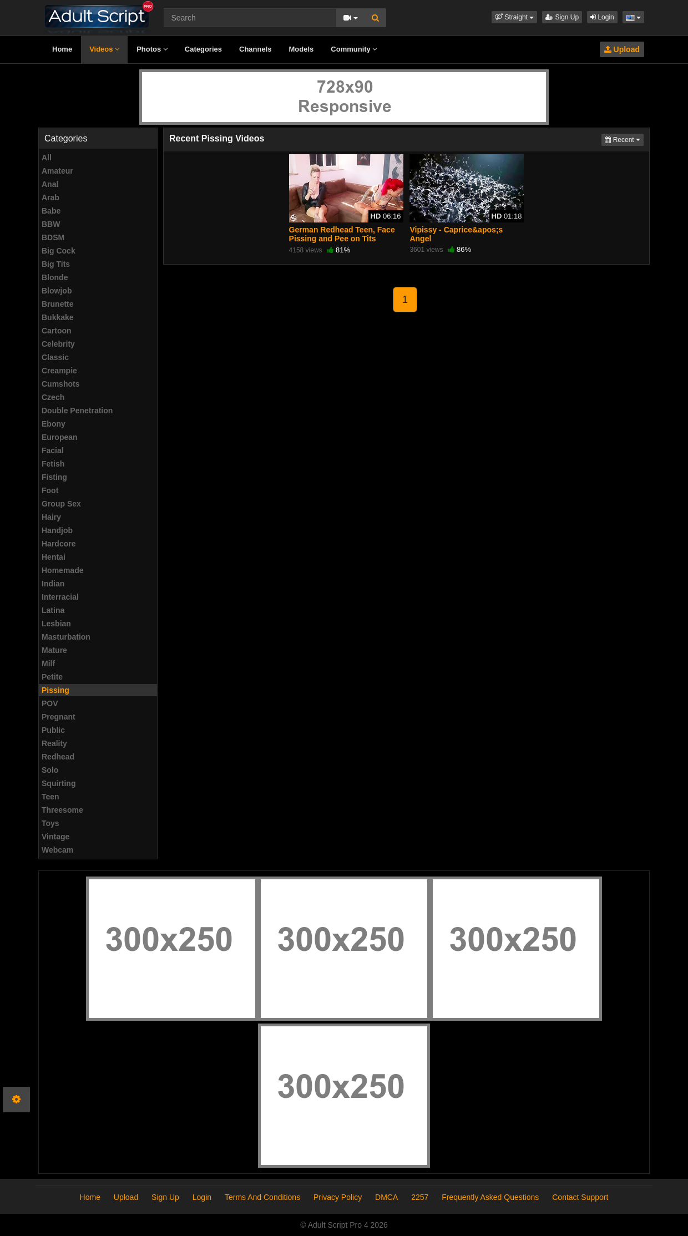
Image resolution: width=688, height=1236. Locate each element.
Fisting (54, 477)
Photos (152, 49)
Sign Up (562, 17)
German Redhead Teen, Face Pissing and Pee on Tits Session (342, 238)
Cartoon (57, 330)
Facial (53, 450)
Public (53, 730)
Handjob (57, 530)
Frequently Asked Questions (490, 1197)
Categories (203, 49)
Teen (50, 796)
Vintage (55, 836)
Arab (50, 197)
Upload (622, 49)
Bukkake (58, 317)
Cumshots (60, 383)
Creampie (59, 370)
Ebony (53, 423)
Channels (255, 49)
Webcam (57, 849)
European (60, 437)
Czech (53, 397)
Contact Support (580, 1197)
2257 (419, 1197)
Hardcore (58, 543)
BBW (51, 224)
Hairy (51, 517)
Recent (624, 139)
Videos (104, 49)
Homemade (62, 570)
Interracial (60, 596)
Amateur (57, 170)
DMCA (386, 1197)
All (47, 157)
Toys (50, 823)
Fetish (53, 463)
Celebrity (58, 344)
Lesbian (56, 623)
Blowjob (57, 290)
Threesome (62, 810)
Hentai (53, 557)
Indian (53, 583)
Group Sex (61, 503)
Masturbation (66, 636)
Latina (53, 610)
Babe (51, 210)
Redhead (58, 756)
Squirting (58, 783)
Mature (54, 650)
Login (602, 17)
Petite (52, 676)
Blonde (55, 277)
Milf (48, 663)
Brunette (58, 304)
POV (50, 703)
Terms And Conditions (262, 1197)
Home (62, 49)
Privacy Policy (337, 1197)
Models (301, 49)
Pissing (55, 690)
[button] (514, 17)
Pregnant (58, 716)
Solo (50, 770)
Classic (55, 357)
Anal (50, 184)
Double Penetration (77, 410)
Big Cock (58, 250)
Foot (50, 490)
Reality (54, 743)
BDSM (53, 237)
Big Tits (56, 264)
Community (354, 49)
